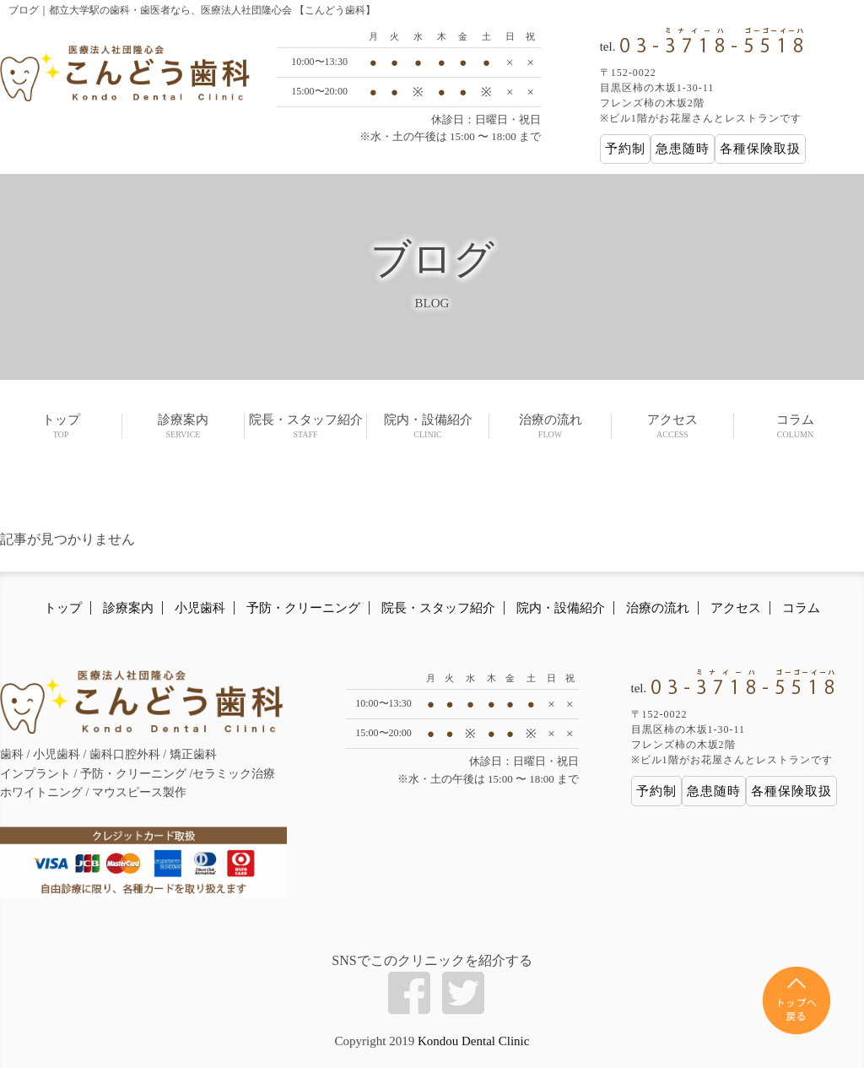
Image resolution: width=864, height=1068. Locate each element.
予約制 (625, 148)
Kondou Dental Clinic (473, 1041)
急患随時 (683, 148)
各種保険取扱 (760, 148)
